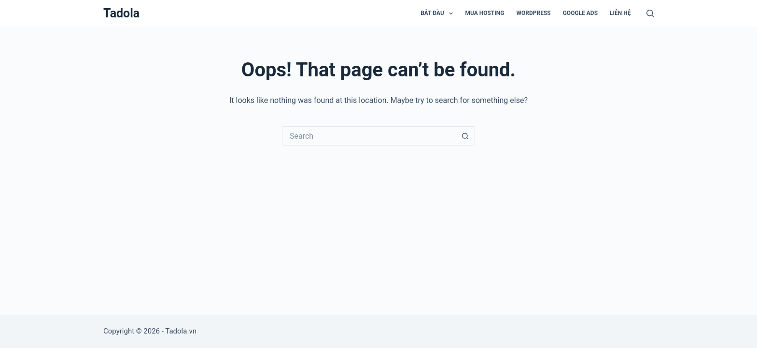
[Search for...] (369, 135)
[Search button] (465, 135)
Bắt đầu (439, 13)
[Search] (650, 13)
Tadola (121, 13)
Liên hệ (620, 13)
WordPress (533, 13)
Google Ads (580, 13)
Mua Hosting (484, 13)
